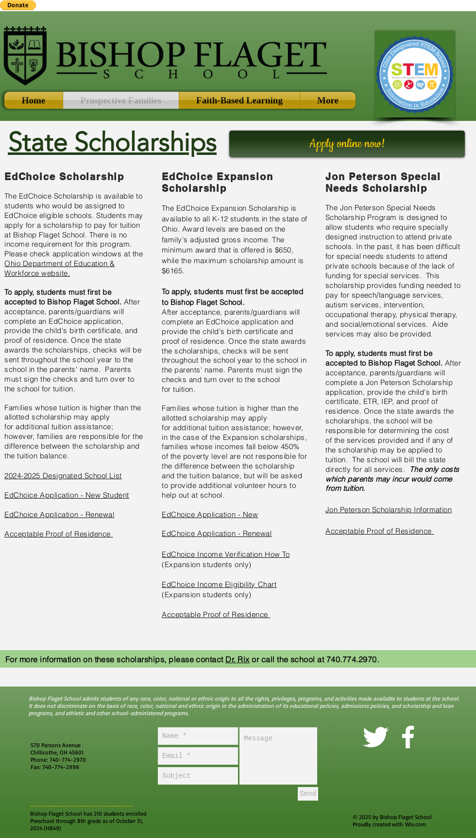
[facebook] (408, 737)
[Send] (308, 794)
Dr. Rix (237, 659)
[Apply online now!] (347, 144)
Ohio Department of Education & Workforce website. (59, 268)
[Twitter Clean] (375, 737)
